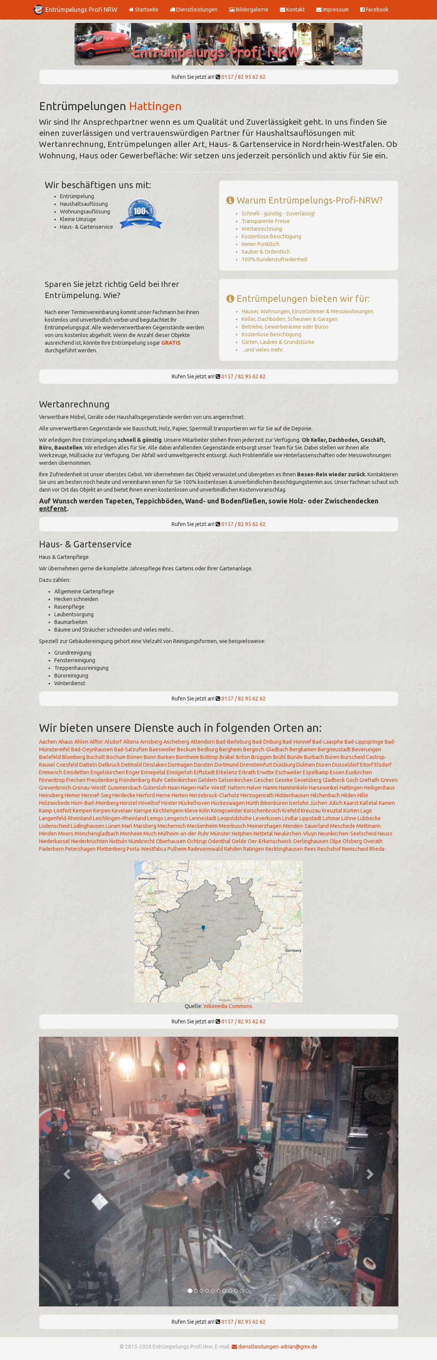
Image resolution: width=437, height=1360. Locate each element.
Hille (362, 795)
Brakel (227, 757)
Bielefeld (50, 757)
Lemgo (155, 818)
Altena (131, 742)
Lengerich (176, 818)
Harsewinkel (323, 788)
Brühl (279, 757)
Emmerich (50, 772)
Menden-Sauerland (306, 826)
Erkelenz (226, 772)
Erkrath (247, 772)
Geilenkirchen (180, 780)
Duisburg (284, 765)
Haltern (236, 788)
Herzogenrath (257, 795)
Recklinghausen (284, 849)
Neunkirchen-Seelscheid (347, 834)
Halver (254, 788)
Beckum (186, 749)
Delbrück (109, 765)
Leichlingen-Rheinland (119, 818)
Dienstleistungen (194, 10)
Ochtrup (197, 841)
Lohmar (331, 818)
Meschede (342, 826)
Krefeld (291, 811)
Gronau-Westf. (89, 788)
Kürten (351, 811)
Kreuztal (332, 811)
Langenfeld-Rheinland (65, 818)
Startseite (143, 10)
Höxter (169, 803)
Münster (220, 834)
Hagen (188, 788)
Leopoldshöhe (235, 818)
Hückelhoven (194, 803)
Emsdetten (76, 772)
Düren (323, 765)
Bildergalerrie (248, 10)
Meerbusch (232, 826)
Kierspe (143, 811)
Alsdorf (113, 742)
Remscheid (355, 849)
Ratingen (253, 849)
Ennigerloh (180, 772)
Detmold (131, 765)
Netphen (242, 834)
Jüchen (318, 803)
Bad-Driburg (266, 742)
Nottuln (118, 841)
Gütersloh (155, 788)
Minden (48, 834)
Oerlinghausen (310, 841)
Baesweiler (162, 749)
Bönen (135, 757)
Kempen (82, 811)
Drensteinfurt (256, 765)
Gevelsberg (308, 780)
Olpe (335, 841)
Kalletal (369, 803)
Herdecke (123, 795)
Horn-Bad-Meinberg (95, 803)
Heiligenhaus (379, 788)
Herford (145, 795)
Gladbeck (334, 780)
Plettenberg (111, 849)
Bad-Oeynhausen (92, 749)
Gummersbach (125, 788)
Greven (389, 780)
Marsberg (144, 826)
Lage (366, 811)
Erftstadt (204, 772)
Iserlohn (299, 803)
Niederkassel (54, 841)
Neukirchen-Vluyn (295, 834)
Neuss (385, 834)
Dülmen (305, 765)
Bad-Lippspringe (363, 742)
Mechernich (172, 826)
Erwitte (265, 772)
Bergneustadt (334, 749)
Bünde (295, 757)
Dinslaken (155, 765)
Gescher (264, 780)
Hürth (252, 803)
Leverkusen (267, 818)
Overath (373, 841)
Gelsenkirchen (235, 780)
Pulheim (177, 849)
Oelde (239, 841)
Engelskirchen (108, 772)
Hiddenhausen (292, 795)
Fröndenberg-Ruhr (141, 780)
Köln (204, 811)
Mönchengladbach (97, 834)
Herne (163, 795)
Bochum (116, 757)
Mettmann (368, 826)
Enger (133, 772)
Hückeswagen (228, 803)
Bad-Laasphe (327, 742)
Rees (310, 849)
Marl (127, 826)
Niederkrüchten (89, 841)
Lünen (113, 826)
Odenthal (219, 841)
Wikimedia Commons (227, 1006)
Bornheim (187, 757)
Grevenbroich (55, 788)
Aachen (48, 742)
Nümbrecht (141, 841)
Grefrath (369, 780)
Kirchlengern (168, 811)
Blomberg (73, 757)
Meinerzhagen (264, 826)
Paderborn (51, 849)
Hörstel (128, 803)
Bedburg (207, 749)
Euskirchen (359, 772)
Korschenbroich (262, 811)
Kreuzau (311, 811)
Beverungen (366, 749)
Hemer (72, 795)
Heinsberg (51, 795)
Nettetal (263, 834)
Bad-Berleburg (233, 742)
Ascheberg (176, 742)
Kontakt (292, 10)
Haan (174, 788)
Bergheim (230, 749)
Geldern (207, 780)
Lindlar (290, 818)
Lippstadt (310, 818)
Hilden (348, 795)
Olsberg (352, 841)
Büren (332, 757)
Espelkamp (316, 772)
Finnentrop (52, 780)
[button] (66, 1171)
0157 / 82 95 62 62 (243, 77)
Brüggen (261, 757)
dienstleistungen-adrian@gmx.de (274, 1347)
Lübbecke (369, 818)
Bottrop (209, 757)
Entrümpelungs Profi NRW (81, 9)
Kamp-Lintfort (55, 811)
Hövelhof (149, 803)
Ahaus (65, 742)
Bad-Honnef (297, 742)
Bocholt (95, 757)
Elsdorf (383, 765)
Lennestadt (202, 818)
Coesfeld (67, 765)
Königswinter (226, 811)
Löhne (348, 818)
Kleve (191, 811)
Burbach (314, 757)
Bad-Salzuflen (131, 749)
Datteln (88, 765)
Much (150, 834)
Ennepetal (153, 772)
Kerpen (101, 811)
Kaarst (351, 803)
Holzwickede (54, 803)
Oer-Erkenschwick (270, 841)
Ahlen (81, 742)
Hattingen (155, 105)
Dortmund (226, 765)
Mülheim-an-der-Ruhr (183, 834)
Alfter (96, 742)
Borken (166, 757)
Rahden (233, 849)
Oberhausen (171, 841)
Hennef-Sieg (96, 795)
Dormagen (180, 765)
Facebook (374, 10)
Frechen (76, 780)
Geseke (284, 780)
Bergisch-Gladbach (265, 749)
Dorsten (203, 765)
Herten (180, 795)
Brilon (243, 757)
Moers (65, 834)
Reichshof (329, 849)
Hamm (270, 788)
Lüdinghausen (87, 826)
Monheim (131, 834)
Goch (352, 780)
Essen (337, 772)
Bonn (150, 757)
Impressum (332, 10)
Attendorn (202, 742)
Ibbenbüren (274, 803)
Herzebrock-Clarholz (214, 795)
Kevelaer (122, 811)
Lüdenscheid (54, 826)
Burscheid (353, 757)
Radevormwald (205, 849)
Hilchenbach (325, 795)
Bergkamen (303, 749)
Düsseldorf (345, 765)
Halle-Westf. (212, 788)
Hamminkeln (293, 788)
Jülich (335, 803)
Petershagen (80, 849)
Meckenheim (202, 826)
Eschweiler (288, 772)
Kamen (387, 803)
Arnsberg (151, 742)
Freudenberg (102, 780)
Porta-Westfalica (146, 849)
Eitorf (366, 765)
